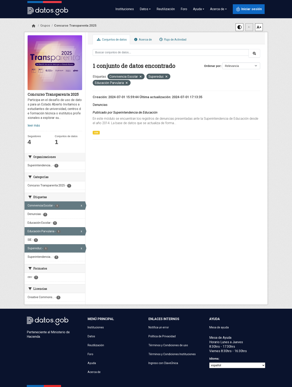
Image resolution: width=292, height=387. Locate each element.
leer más (34, 125)
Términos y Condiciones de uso (168, 345)
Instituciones (124, 9)
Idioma (213, 358)
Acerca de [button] (217, 9)
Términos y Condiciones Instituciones (172, 354)
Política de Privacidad (162, 336)
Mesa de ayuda (219, 327)
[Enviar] (254, 53)
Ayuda (92, 363)
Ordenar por (212, 66)
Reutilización (166, 9)
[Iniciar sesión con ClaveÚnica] (249, 9)
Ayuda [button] (197, 9)
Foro (184, 9)
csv (96, 132)
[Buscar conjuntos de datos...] (171, 52)
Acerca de (142, 39)
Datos (91, 336)
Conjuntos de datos (111, 39)
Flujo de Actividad (172, 39)
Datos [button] (144, 9)
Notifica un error (158, 327)
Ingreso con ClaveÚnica (163, 363)
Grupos (45, 25)
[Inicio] (33, 26)
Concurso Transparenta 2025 (75, 25)
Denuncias (100, 105)
